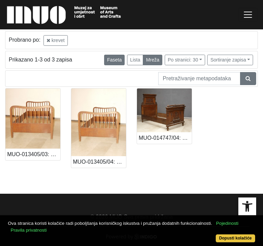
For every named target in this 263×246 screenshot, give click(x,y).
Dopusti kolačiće (235, 238)
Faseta (114, 60)
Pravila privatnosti (29, 230)
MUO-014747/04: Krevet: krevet (165, 138)
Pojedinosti (227, 223)
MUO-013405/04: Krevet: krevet (99, 162)
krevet (56, 40)
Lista (135, 60)
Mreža (152, 60)
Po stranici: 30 (183, 60)
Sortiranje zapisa (228, 60)
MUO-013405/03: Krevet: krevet (33, 154)
